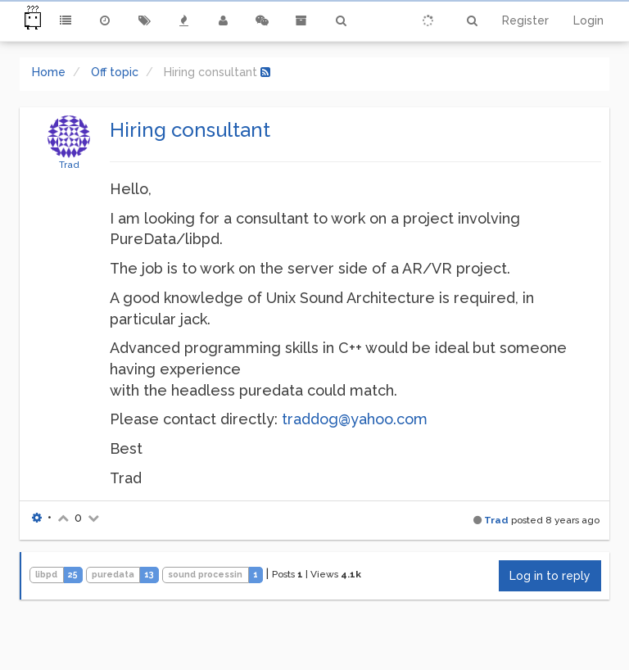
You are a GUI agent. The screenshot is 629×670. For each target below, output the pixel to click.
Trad (69, 164)
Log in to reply (550, 575)
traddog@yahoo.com (355, 419)
